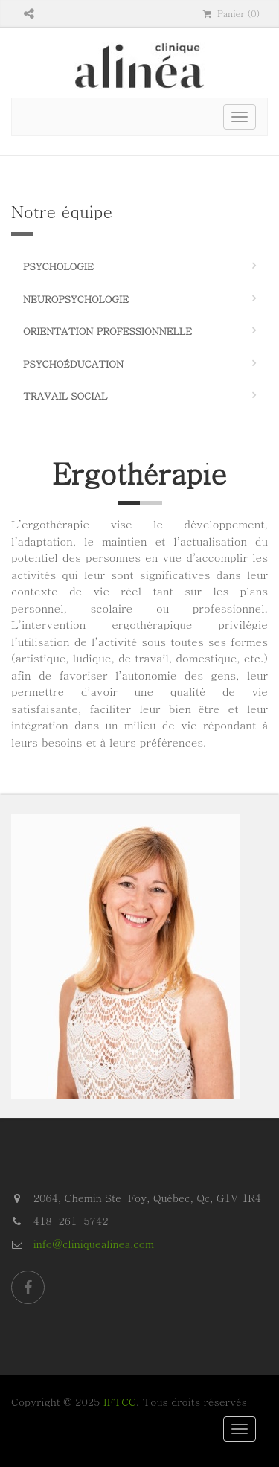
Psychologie (58, 266)
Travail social (65, 396)
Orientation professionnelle (107, 331)
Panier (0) (231, 13)
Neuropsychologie (76, 299)
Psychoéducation (73, 364)
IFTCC (119, 1401)
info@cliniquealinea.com (93, 1243)
